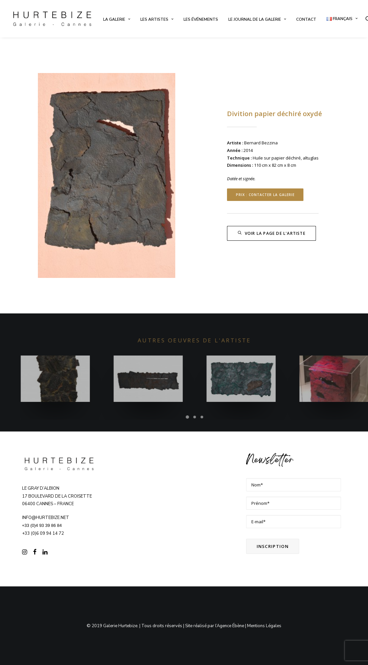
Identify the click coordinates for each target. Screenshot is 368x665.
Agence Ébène (230, 625)
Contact (306, 19)
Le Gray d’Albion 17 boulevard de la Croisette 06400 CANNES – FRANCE (57, 496)
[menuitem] (117, 19)
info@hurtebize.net (45, 518)
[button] (24, 553)
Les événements (201, 19)
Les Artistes (156, 19)
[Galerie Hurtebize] (52, 19)
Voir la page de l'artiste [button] (271, 233)
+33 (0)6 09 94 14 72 (43, 533)
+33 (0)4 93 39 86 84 (42, 525)
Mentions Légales (264, 625)
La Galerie (116, 19)
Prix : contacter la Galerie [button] (265, 194)
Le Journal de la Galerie (257, 19)
